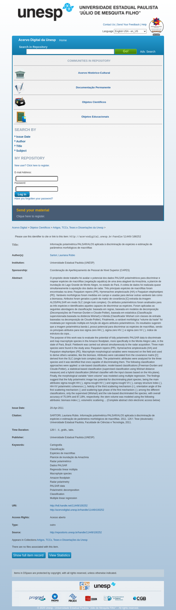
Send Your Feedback (128, 24)
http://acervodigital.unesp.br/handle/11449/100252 (77, 509)
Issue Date (23, 136)
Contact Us (109, 24)
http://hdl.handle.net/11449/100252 (69, 505)
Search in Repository (33, 47)
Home (63, 40)
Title (19, 146)
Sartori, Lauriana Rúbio (62, 255)
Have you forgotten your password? (34, 198)
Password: (20, 183)
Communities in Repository (89, 60)
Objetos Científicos (40, 227)
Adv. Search (147, 51)
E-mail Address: (23, 172)
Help (144, 24)
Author (21, 141)
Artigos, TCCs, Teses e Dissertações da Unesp (78, 227)
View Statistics (59, 555)
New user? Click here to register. (32, 165)
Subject (21, 150)
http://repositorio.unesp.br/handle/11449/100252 (76, 532)
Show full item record (28, 555)
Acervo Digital (19, 227)
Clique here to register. (30, 216)
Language (124, 31)
